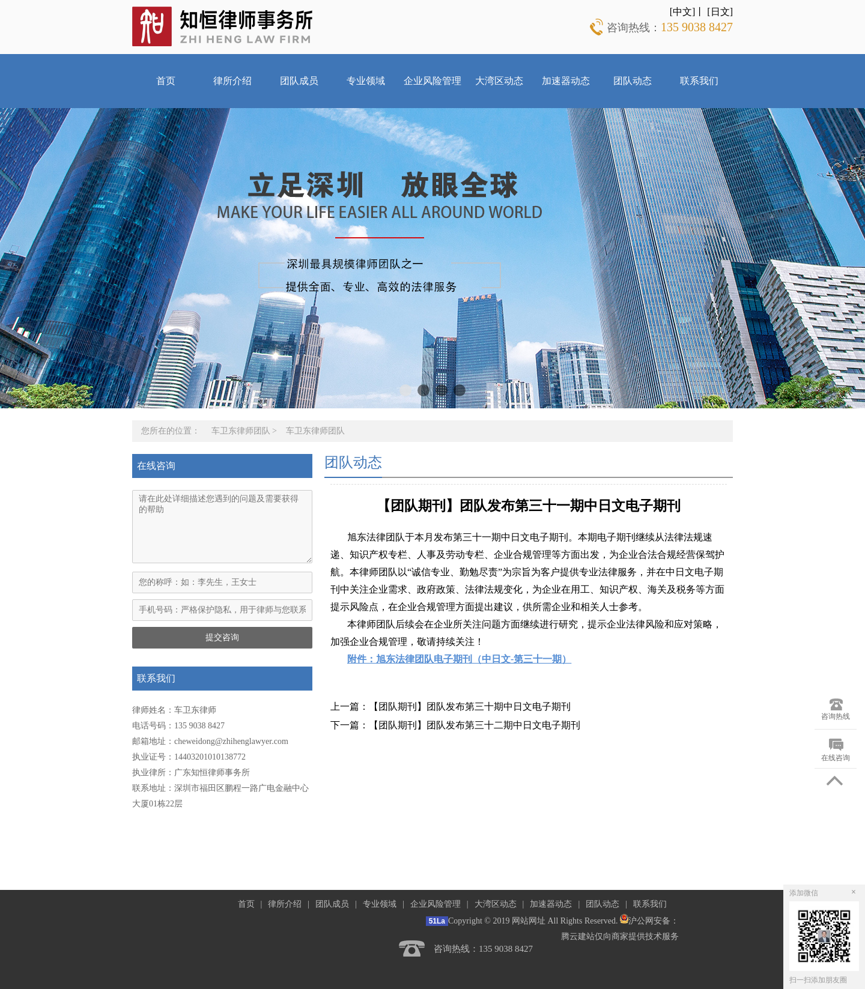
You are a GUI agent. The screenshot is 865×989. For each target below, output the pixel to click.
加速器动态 (566, 81)
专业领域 (366, 81)
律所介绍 (232, 81)
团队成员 (299, 81)
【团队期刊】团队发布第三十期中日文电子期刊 (470, 706)
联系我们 (699, 81)
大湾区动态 (499, 81)
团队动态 (632, 81)
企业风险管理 (432, 81)
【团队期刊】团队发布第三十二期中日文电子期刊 (474, 725)
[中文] (683, 12)
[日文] (720, 12)
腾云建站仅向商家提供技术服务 (620, 936)
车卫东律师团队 (240, 430)
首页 (165, 81)
